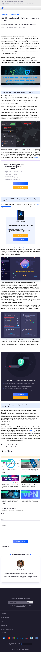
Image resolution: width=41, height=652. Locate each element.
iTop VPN (3, 8)
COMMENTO (4, 525)
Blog (7, 14)
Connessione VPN (14, 14)
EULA (10, 644)
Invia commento (20, 541)
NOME (3, 513)
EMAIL (3, 519)
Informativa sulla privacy (14, 643)
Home (3, 14)
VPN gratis (35, 157)
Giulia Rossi (4, 27)
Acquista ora (20, 397)
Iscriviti (29, 602)
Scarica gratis (21, 183)
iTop (20, 592)
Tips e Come (5, 476)
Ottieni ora (20, 187)
